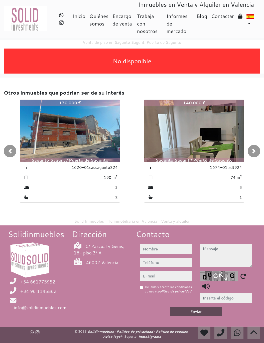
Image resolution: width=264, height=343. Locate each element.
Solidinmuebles (101, 331)
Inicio (79, 16)
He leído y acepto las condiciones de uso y (168, 289)
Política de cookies (172, 331)
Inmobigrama (149, 336)
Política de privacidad (135, 331)
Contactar (222, 16)
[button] (10, 151)
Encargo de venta (122, 20)
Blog (201, 16)
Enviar (196, 311)
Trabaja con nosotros (147, 24)
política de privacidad (174, 291)
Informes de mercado (177, 24)
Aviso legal (112, 336)
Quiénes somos (98, 20)
